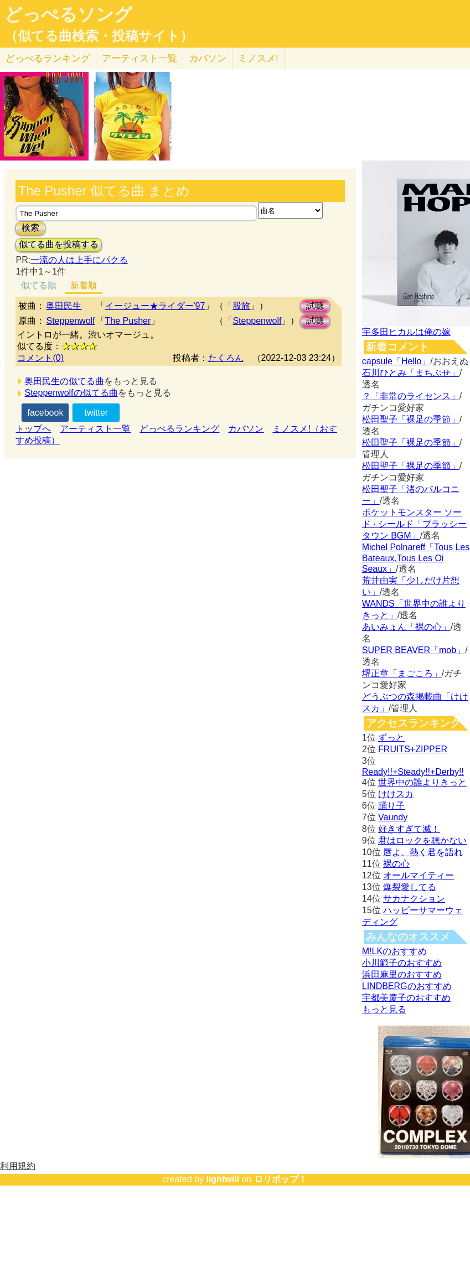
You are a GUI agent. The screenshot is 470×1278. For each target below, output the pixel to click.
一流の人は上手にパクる (79, 260)
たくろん (226, 358)
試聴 (315, 306)
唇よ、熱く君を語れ (423, 852)
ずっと (391, 737)
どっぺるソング (68, 14)
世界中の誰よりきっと (422, 782)
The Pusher (128, 320)
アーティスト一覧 (95, 428)
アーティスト (139, 58)
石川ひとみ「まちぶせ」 (410, 372)
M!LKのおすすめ (394, 951)
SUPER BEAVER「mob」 (413, 650)
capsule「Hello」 (396, 361)
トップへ (33, 428)
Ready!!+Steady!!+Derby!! (413, 772)
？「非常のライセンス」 (410, 396)
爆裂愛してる (409, 887)
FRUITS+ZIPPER (412, 749)
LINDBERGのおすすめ (407, 986)
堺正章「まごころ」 (402, 673)
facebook (45, 412)
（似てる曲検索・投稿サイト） (98, 36)
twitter (96, 412)
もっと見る (384, 1009)
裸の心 (396, 863)
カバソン (207, 58)
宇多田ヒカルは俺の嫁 (406, 332)
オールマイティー (418, 875)
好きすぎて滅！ (409, 829)
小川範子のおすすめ (402, 962)
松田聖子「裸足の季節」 (410, 419)
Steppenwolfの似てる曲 (70, 392)
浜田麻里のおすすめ (402, 974)
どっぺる (48, 58)
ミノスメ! (258, 58)
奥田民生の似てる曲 (64, 381)
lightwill (222, 1179)
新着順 (83, 285)
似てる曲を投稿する (59, 244)
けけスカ (396, 794)
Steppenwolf (70, 320)
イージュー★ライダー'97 (155, 306)
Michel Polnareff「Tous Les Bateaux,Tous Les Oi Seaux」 (415, 557)
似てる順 (38, 285)
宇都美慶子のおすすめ (406, 997)
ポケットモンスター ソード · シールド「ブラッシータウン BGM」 (414, 524)
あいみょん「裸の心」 (406, 627)
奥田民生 (63, 306)
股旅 (241, 306)
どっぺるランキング (179, 428)
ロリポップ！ (280, 1179)
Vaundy (392, 817)
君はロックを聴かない (422, 840)
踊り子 (391, 805)
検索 (30, 227)
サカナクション (414, 898)
